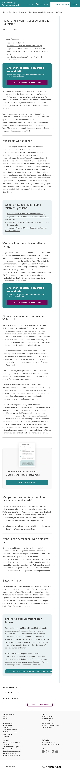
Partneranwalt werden (48, 742)
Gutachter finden (14, 60)
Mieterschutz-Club (47, 716)
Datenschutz (6, 744)
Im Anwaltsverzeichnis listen (50, 744)
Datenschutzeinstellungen (10, 747)
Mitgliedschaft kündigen (10, 732)
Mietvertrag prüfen (47, 723)
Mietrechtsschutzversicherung (11, 751)
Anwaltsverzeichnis (47, 719)
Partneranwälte (46, 721)
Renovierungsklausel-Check (50, 725)
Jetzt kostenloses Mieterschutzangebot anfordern (30, 671)
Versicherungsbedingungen (11, 755)
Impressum (5, 736)
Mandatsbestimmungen (9, 753)
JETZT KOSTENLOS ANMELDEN (27, 82)
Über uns (5, 716)
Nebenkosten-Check (48, 727)
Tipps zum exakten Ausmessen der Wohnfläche (26, 48)
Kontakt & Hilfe (7, 725)
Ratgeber (31, 4)
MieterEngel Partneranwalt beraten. (16, 606)
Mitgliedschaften (7, 723)
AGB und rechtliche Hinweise (11, 742)
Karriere (5, 719)
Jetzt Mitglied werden (60, 4)
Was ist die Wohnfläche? (16, 43)
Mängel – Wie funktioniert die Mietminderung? (25, 214)
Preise (4, 721)
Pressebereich (7, 727)
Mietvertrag (22, 12)
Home (4, 12)
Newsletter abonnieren (9, 730)
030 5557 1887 (42, 4)
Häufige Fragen (7, 734)
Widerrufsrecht (7, 749)
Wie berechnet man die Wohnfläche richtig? (24, 46)
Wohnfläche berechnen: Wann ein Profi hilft (24, 57)
